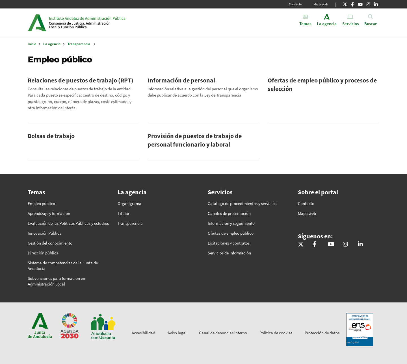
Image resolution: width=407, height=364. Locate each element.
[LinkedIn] (376, 4)
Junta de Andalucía (37, 22)
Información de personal (181, 80)
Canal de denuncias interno (223, 332)
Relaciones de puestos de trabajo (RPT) (80, 80)
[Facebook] (352, 4)
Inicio (92, 22)
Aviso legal (177, 332)
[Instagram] (368, 4)
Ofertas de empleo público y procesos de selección (322, 84)
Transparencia (79, 44)
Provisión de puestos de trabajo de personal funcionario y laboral (195, 140)
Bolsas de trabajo (51, 136)
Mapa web (320, 4)
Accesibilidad (143, 332)
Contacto (295, 4)
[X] (345, 4)
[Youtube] (360, 4)
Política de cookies (275, 332)
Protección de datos (322, 332)
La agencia (51, 44)
